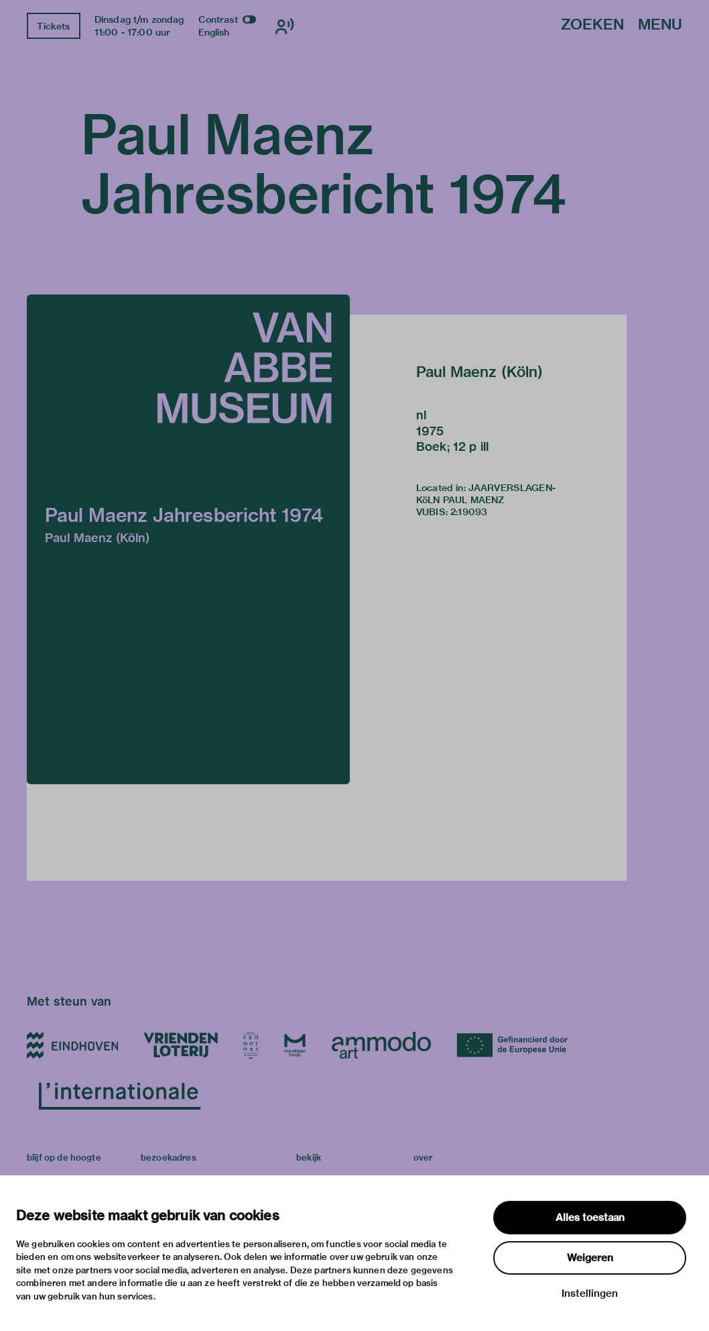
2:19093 (468, 512)
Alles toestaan (590, 1217)
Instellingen (590, 1293)
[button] (188, 539)
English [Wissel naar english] (214, 32)
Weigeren (590, 1258)
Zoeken (592, 25)
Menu (660, 25)
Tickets (53, 26)
